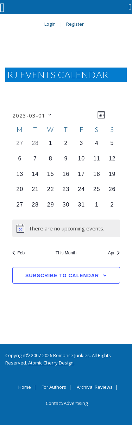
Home (24, 387)
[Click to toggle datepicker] (31, 115)
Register (75, 24)
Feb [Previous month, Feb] (18, 252)
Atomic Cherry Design (51, 363)
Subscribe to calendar (62, 275)
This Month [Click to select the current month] (66, 252)
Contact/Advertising (67, 403)
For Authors (54, 387)
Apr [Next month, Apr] (114, 252)
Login (50, 24)
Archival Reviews (95, 387)
